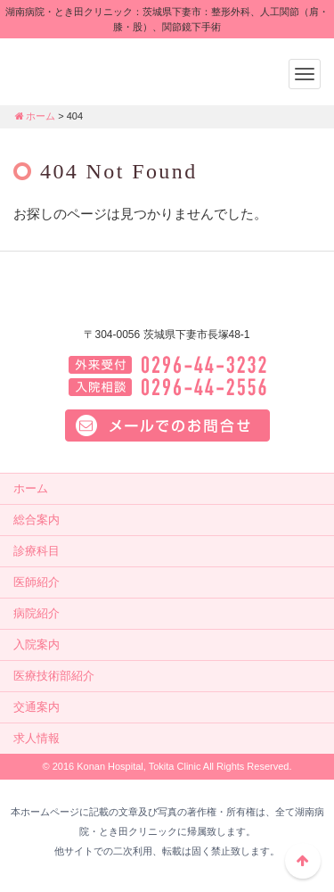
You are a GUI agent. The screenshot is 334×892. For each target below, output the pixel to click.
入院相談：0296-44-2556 (167, 387)
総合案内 (36, 519)
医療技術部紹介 (53, 675)
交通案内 (36, 707)
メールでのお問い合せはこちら (167, 425)
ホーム (34, 116)
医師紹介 (36, 582)
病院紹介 (36, 613)
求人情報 (36, 738)
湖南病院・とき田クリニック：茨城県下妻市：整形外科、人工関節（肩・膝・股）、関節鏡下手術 (124, 69)
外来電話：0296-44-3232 (167, 365)
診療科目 (36, 551)
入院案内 (36, 644)
